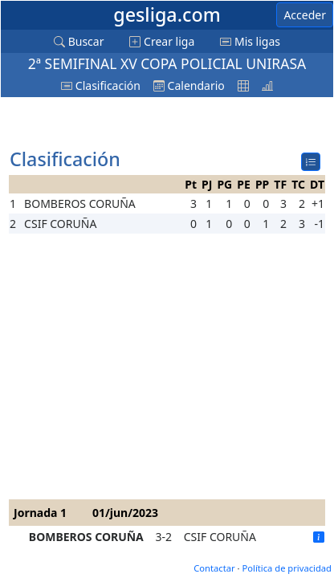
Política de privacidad (287, 568)
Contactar (213, 568)
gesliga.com (166, 14)
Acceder (304, 14)
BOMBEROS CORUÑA (86, 536)
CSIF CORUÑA (220, 536)
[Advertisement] (137, 124)
